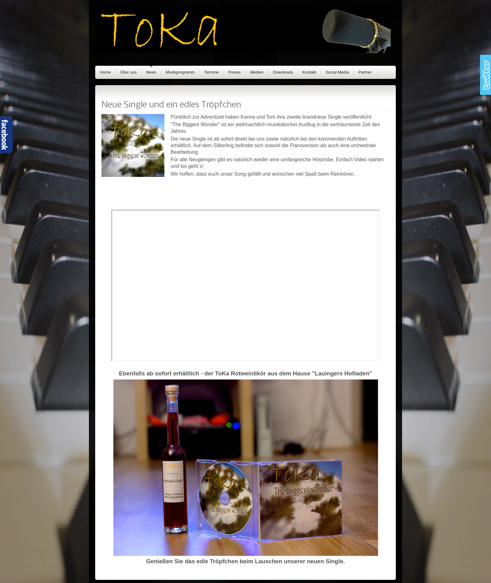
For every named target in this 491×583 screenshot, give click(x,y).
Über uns (128, 72)
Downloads (283, 72)
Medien (257, 72)
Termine (211, 72)
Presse (234, 72)
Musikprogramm (180, 72)
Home (105, 72)
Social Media (337, 72)
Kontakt (309, 72)
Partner (365, 72)
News (151, 72)
